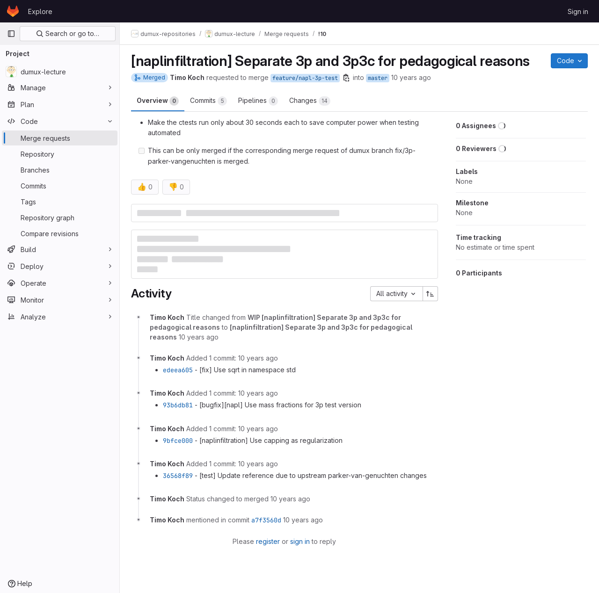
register (268, 541)
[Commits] (59, 185)
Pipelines (258, 101)
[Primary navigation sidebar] (11, 33)
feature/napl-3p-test (305, 78)
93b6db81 (178, 405)
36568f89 (178, 475)
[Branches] (59, 169)
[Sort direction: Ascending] (430, 293)
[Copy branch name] (346, 77)
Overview (158, 101)
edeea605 (178, 370)
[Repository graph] (59, 217)
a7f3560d (266, 520)
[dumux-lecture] (59, 71)
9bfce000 (178, 440)
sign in (300, 541)
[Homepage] (13, 11)
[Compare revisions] (59, 233)
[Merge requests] (59, 137)
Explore (40, 11)
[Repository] (59, 153)
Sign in (578, 11)
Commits (208, 101)
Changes (309, 101)
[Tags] (59, 201)
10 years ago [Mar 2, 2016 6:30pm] (411, 77)
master (377, 78)
